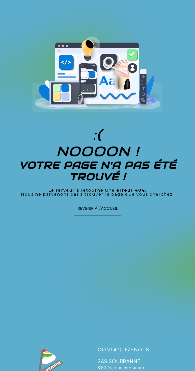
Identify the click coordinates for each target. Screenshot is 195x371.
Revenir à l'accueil (97, 208)
